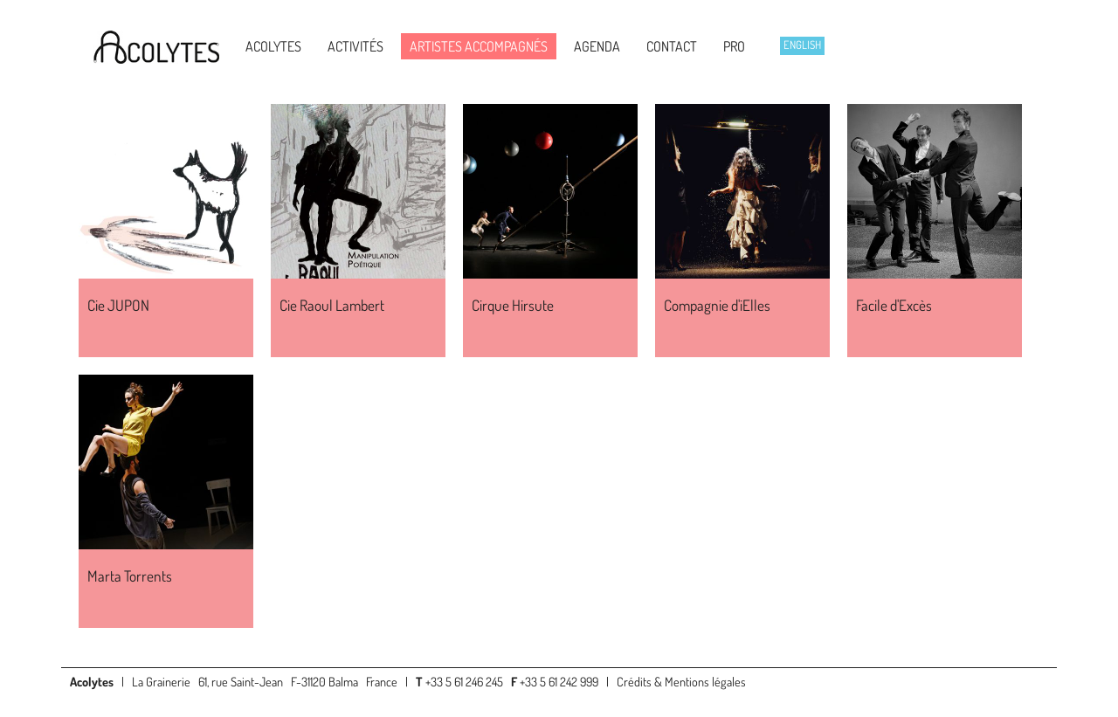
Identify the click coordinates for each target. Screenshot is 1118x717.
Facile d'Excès (894, 304)
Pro (734, 46)
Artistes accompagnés (479, 46)
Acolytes (273, 46)
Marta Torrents (129, 575)
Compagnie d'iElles (717, 304)
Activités (355, 46)
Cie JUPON (118, 304)
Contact (671, 46)
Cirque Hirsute (513, 304)
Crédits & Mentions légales (681, 681)
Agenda (597, 46)
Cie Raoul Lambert (332, 304)
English (802, 45)
